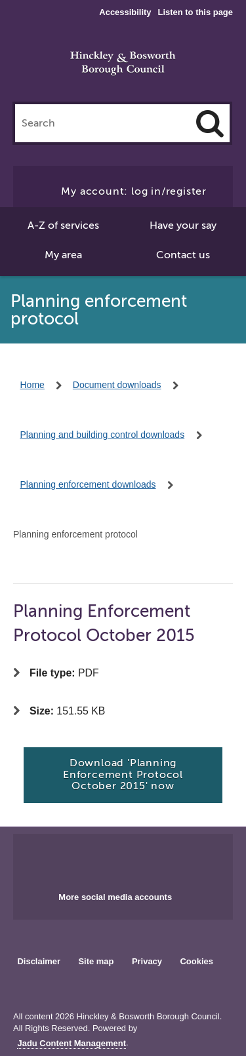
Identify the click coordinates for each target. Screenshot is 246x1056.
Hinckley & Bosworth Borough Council (123, 64)
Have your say (183, 225)
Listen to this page (195, 12)
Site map (95, 961)
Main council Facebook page (95, 858)
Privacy (147, 961)
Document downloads (117, 385)
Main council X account (138, 858)
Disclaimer (38, 961)
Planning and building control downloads (102, 434)
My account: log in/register (134, 191)
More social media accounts (115, 897)
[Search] (209, 123)
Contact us (183, 255)
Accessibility (125, 12)
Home (32, 385)
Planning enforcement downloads (88, 484)
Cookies (196, 961)
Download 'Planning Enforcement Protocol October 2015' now (123, 774)
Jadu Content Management (71, 1043)
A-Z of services (63, 225)
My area (63, 255)
